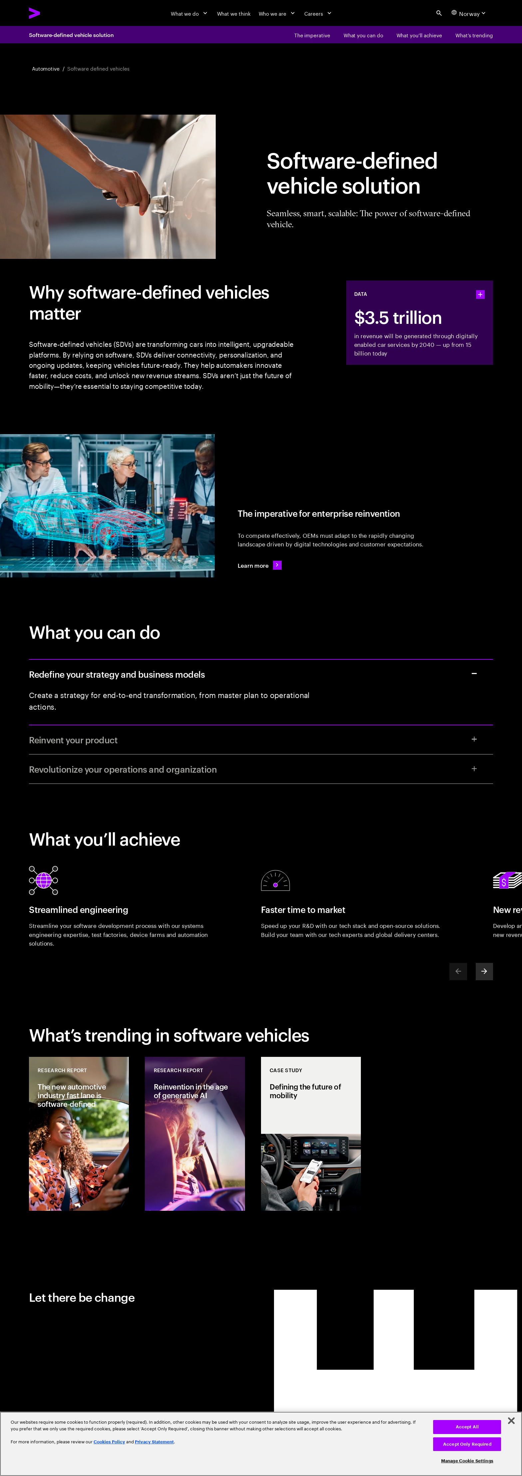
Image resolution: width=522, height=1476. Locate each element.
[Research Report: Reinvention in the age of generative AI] (195, 1133)
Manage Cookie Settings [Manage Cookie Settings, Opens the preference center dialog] (467, 1461)
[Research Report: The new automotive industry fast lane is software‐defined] (79, 1133)
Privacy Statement (154, 1442)
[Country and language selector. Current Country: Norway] (469, 13)
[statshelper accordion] (480, 294)
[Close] (511, 1420)
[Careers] (319, 13)
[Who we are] (277, 13)
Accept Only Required (467, 1444)
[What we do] (190, 13)
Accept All (467, 1427)
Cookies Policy (109, 1442)
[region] (261, 1444)
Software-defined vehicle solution (71, 34)
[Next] (484, 971)
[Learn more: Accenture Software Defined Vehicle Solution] (259, 565)
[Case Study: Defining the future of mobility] (311, 1133)
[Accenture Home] (51, 13)
